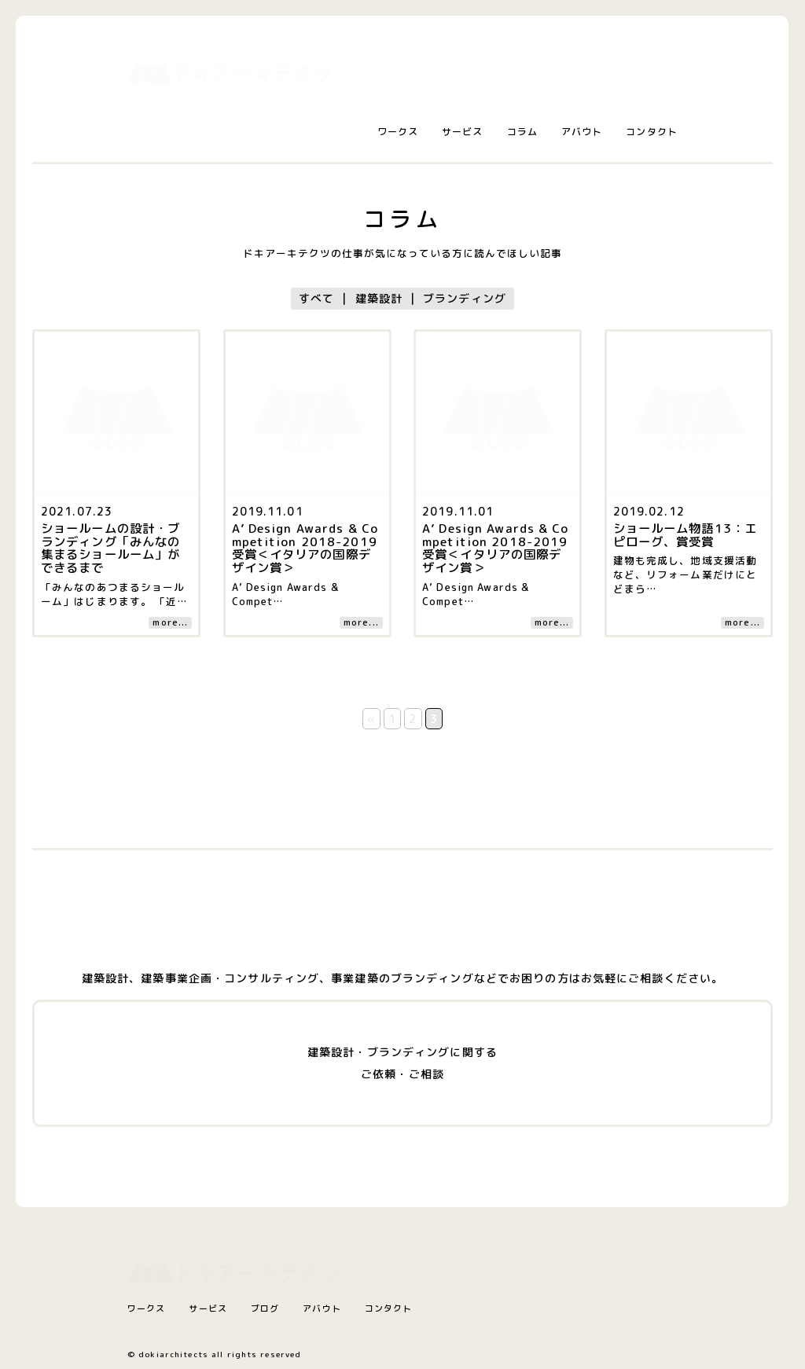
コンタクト (652, 131)
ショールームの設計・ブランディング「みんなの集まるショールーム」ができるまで (110, 548)
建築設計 (378, 298)
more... (170, 623)
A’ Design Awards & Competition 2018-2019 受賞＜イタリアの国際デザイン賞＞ (305, 548)
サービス (462, 131)
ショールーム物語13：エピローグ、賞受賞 (685, 534)
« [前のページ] (371, 718)
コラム (522, 131)
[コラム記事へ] (116, 342)
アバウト (581, 131)
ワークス (397, 131)
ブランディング (464, 298)
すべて (316, 298)
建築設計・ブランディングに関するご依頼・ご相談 (402, 1062)
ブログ (265, 1308)
